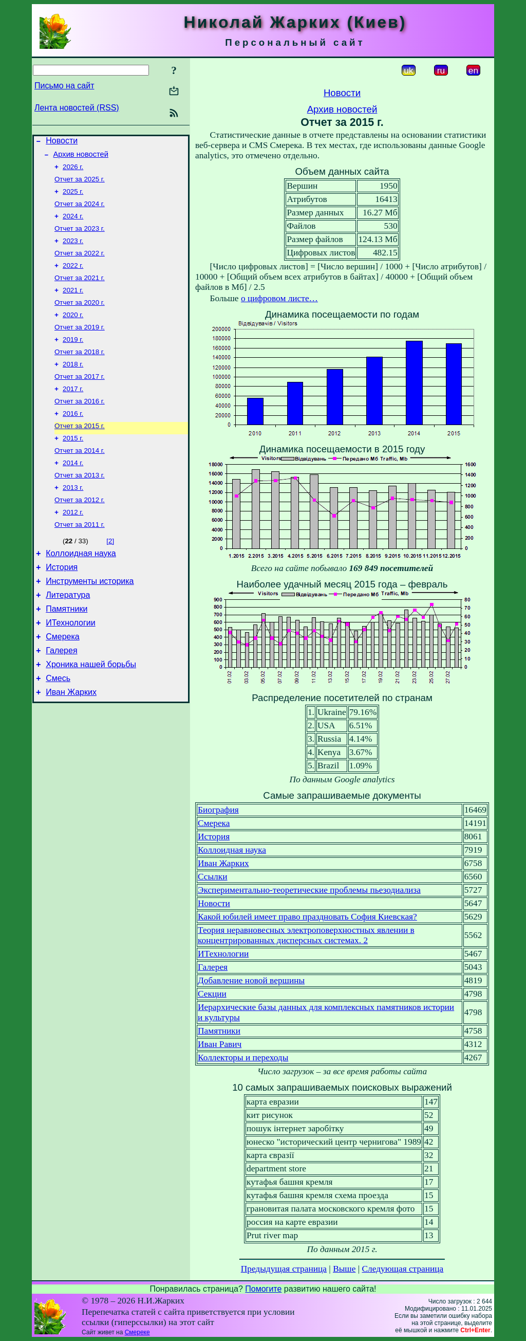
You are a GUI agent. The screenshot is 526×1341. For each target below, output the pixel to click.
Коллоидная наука (81, 588)
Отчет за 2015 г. (79, 451)
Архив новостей (80, 157)
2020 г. (73, 331)
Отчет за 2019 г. (79, 344)
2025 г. (73, 197)
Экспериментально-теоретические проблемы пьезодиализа (309, 890)
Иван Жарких (71, 743)
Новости (62, 142)
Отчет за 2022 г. (79, 264)
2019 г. (73, 358)
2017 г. (73, 411)
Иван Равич (219, 1044)
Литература (68, 635)
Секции (212, 994)
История (62, 604)
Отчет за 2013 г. (79, 505)
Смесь (58, 727)
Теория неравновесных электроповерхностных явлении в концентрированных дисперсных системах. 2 (306, 935)
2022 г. (73, 278)
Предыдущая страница (284, 1269)
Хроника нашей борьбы (91, 712)
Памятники (66, 650)
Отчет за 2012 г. (79, 532)
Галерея (61, 696)
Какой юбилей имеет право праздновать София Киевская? (307, 917)
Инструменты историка (90, 619)
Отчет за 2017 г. (79, 398)
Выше (344, 1269)
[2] (110, 575)
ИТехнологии (70, 666)
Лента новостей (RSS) (76, 107)
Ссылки (212, 876)
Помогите (263, 1288)
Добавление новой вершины (251, 980)
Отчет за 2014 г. (79, 478)
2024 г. (73, 224)
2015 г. (73, 465)
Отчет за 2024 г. (79, 211)
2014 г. (73, 491)
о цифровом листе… (279, 298)
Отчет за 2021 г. (79, 291)
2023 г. (73, 251)
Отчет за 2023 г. (79, 238)
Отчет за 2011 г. (79, 558)
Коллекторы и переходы (243, 1057)
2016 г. (73, 438)
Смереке (137, 1332)
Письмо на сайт (64, 85)
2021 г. (73, 304)
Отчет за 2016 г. (79, 425)
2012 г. (73, 545)
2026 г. (73, 171)
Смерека (63, 681)
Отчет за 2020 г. (79, 318)
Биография (218, 810)
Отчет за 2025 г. (79, 184)
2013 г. (73, 518)
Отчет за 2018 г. (79, 371)
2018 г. (73, 385)
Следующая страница (403, 1269)
